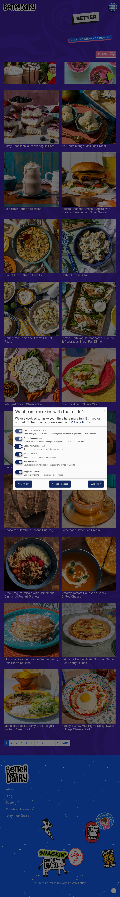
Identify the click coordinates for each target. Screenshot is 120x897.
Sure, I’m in (96, 484)
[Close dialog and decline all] (105, 409)
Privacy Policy (81, 422)
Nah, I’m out (23, 484)
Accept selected (60, 484)
